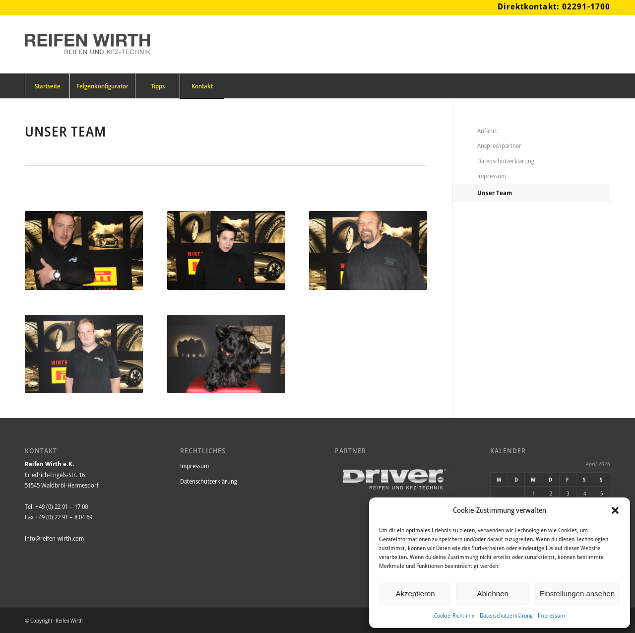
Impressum (551, 615)
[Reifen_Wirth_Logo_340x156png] (87, 44)
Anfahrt (487, 130)
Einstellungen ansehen (577, 593)
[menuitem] (47, 85)
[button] (615, 510)
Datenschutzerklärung (506, 615)
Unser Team (494, 192)
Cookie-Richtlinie (454, 615)
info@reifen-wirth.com (54, 538)
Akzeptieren (415, 593)
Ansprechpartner (499, 145)
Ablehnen (492, 593)
